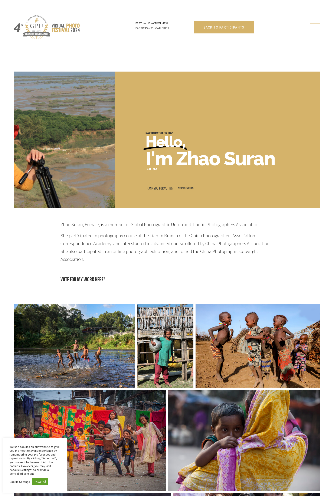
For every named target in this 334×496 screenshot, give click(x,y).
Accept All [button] (40, 481)
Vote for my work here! (82, 279)
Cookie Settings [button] (20, 482)
